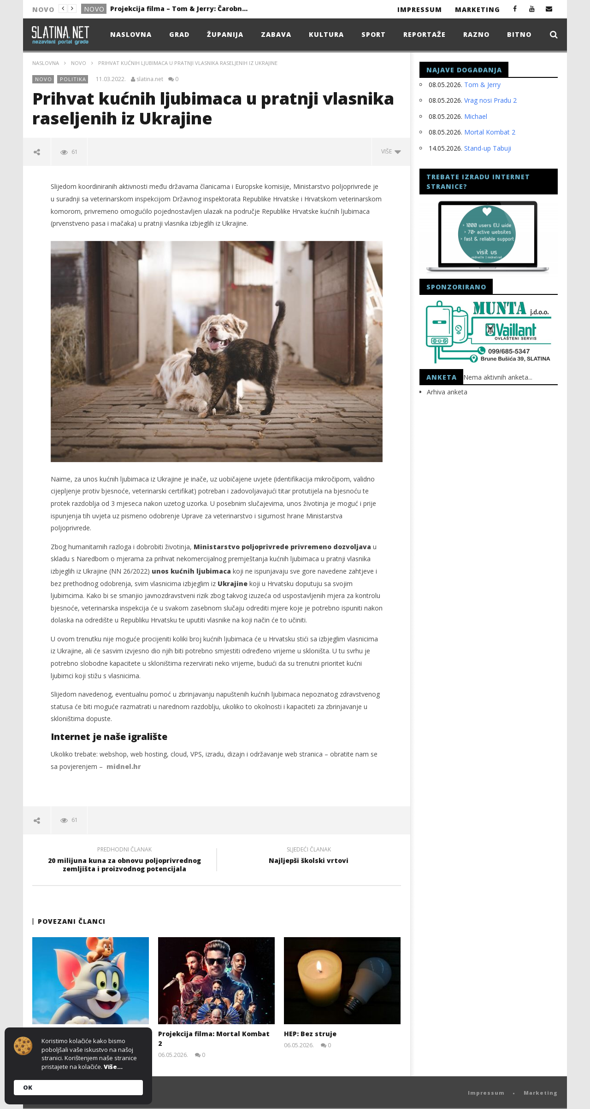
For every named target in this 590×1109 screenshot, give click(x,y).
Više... (113, 1066)
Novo (94, 9)
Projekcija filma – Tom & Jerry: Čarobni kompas (179, 8)
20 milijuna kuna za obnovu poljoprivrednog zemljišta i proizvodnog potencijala (124, 860)
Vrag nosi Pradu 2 (490, 100)
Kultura (326, 34)
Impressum (419, 9)
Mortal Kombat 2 (489, 132)
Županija (225, 34)
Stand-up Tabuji (487, 148)
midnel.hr (123, 766)
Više (391, 151)
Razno (476, 34)
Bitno (519, 34)
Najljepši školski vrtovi (309, 856)
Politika (73, 79)
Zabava (276, 34)
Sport (373, 34)
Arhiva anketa (447, 391)
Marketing (477, 9)
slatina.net (149, 79)
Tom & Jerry (482, 84)
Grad (179, 34)
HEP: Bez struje (310, 1033)
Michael (475, 116)
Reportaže (424, 34)
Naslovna (131, 34)
